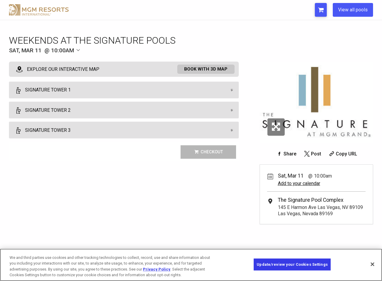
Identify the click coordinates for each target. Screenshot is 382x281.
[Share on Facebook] (285, 153)
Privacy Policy (156, 269)
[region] (191, 265)
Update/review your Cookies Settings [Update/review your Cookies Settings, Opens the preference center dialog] (292, 264)
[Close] (372, 264)
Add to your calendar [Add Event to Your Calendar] (299, 183)
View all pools (353, 10)
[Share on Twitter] (312, 153)
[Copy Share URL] (342, 153)
